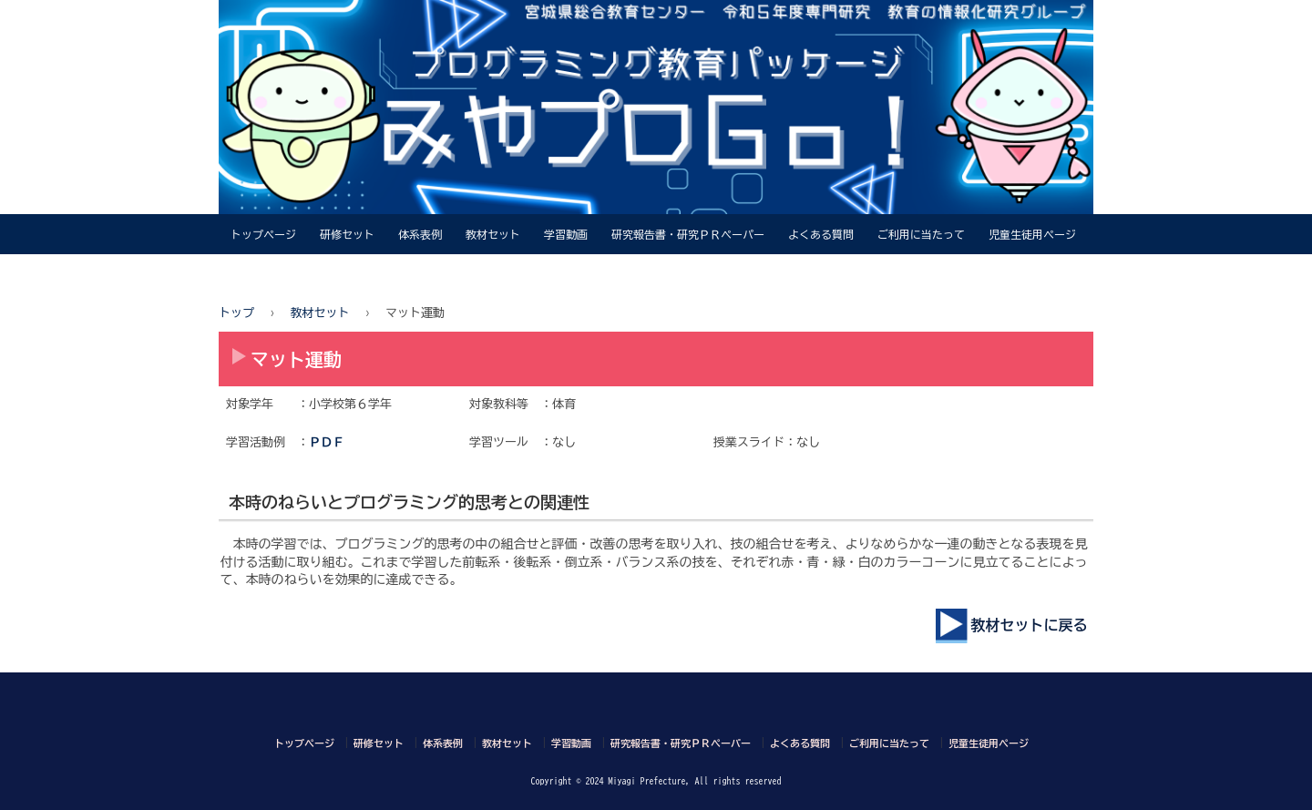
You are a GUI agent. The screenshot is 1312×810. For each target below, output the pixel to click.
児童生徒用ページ (1032, 234)
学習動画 (566, 234)
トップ (236, 313)
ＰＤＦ (326, 442)
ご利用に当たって (921, 234)
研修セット (347, 234)
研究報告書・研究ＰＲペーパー (687, 234)
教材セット (493, 234)
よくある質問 (821, 234)
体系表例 (420, 234)
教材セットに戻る (1015, 625)
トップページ (263, 234)
